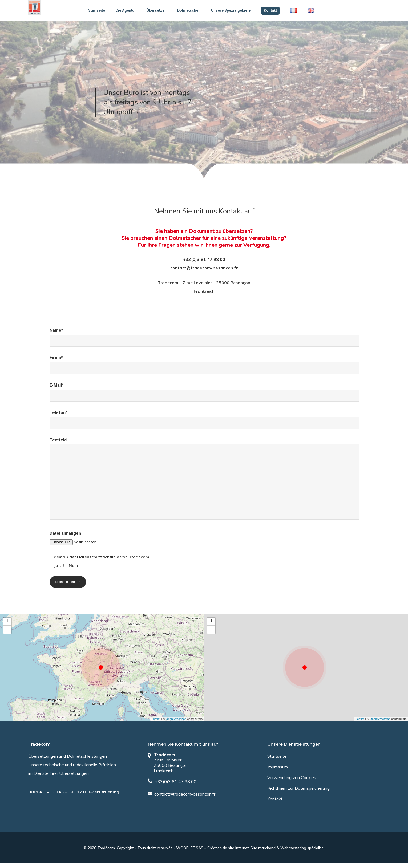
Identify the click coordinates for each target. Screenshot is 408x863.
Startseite (99, 10)
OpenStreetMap (176, 718)
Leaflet (156, 718)
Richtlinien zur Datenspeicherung (298, 788)
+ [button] (7, 622)
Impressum (277, 766)
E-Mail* (204, 392)
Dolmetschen (191, 10)
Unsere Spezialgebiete (233, 10)
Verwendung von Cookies (291, 777)
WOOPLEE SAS (189, 847)
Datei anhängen (204, 538)
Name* (204, 337)
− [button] (7, 630)
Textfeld (204, 479)
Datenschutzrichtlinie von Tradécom (113, 557)
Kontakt (273, 10)
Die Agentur (129, 10)
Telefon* (204, 419)
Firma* (204, 364)
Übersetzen (159, 10)
